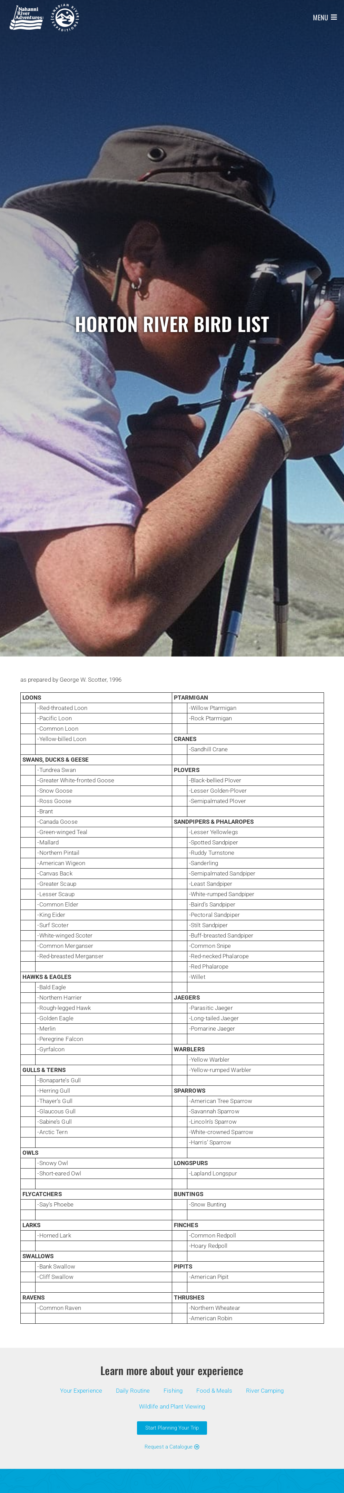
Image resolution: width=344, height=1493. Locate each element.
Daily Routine (133, 1390)
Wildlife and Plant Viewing (172, 1406)
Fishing (173, 1390)
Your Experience (81, 1390)
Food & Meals (214, 1390)
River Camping (265, 1390)
